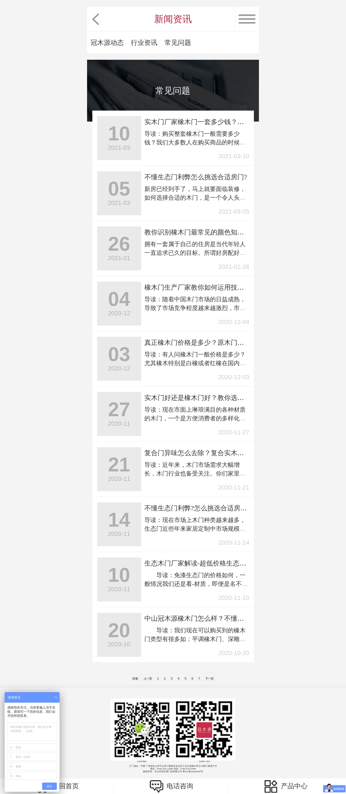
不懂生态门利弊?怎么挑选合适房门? (197, 508)
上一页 (148, 678)
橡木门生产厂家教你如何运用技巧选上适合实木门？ (220, 287)
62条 (135, 678)
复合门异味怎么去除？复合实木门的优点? (205, 453)
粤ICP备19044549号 (193, 771)
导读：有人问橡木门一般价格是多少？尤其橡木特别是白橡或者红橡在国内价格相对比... (195, 363)
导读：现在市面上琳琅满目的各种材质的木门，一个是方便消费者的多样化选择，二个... (195, 418)
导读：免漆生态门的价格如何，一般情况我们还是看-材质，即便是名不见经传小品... (196, 584)
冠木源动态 (107, 42)
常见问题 (178, 42)
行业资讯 (144, 42)
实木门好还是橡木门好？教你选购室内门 (204, 397)
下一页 (209, 678)
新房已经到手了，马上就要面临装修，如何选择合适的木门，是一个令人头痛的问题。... (195, 197)
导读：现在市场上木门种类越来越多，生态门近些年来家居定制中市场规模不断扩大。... (195, 529)
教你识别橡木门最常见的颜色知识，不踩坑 (207, 232)
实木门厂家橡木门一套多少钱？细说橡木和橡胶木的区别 (227, 121)
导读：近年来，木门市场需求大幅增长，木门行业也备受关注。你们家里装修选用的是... (195, 473)
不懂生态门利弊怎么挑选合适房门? (195, 177)
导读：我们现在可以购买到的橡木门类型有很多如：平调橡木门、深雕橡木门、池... (195, 639)
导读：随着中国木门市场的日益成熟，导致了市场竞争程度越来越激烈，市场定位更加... (195, 308)
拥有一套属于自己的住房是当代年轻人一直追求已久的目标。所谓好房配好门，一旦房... (195, 253)
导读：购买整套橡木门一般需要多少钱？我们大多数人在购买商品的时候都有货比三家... (195, 142)
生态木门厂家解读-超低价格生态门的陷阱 (205, 563)
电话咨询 (171, 786)
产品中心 (286, 786)
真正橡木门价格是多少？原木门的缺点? (202, 342)
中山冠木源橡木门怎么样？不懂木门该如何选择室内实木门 (230, 618)
